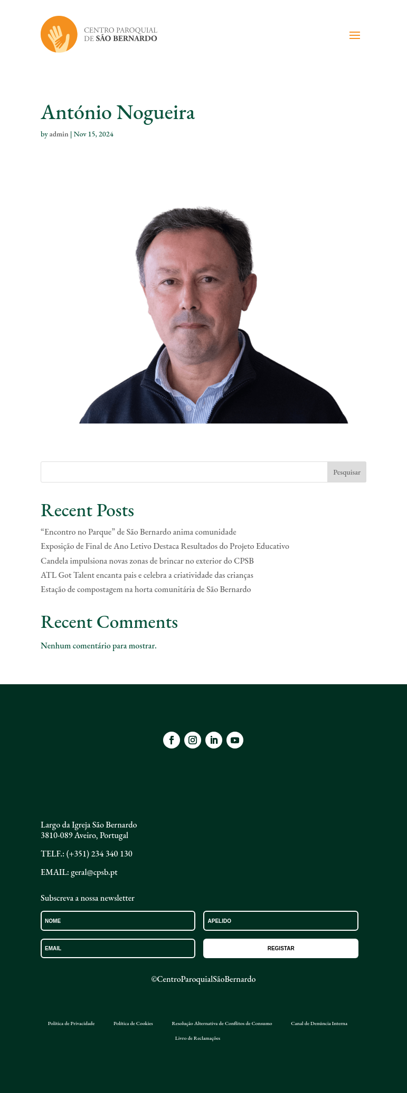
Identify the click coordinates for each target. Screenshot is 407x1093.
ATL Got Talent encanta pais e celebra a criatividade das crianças (147, 574)
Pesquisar (347, 472)
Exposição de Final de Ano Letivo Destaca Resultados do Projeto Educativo (165, 546)
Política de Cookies (133, 1023)
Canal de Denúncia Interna (319, 1023)
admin (58, 134)
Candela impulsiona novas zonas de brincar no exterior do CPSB (147, 560)
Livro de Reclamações (197, 1038)
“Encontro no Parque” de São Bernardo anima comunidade (138, 531)
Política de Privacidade (71, 1023)
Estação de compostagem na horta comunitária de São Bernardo (146, 589)
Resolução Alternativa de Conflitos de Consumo (222, 1023)
